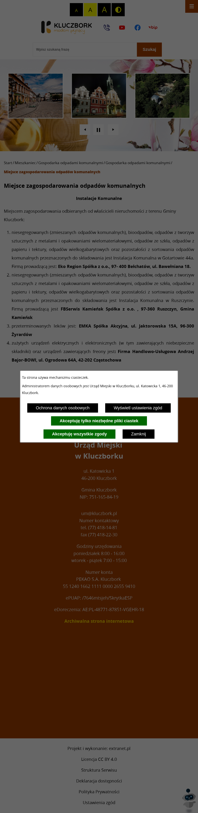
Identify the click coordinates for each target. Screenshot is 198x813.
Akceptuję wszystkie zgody (79, 434)
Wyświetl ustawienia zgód (138, 407)
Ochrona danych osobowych (63, 407)
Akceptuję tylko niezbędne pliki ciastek (99, 420)
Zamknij (138, 434)
